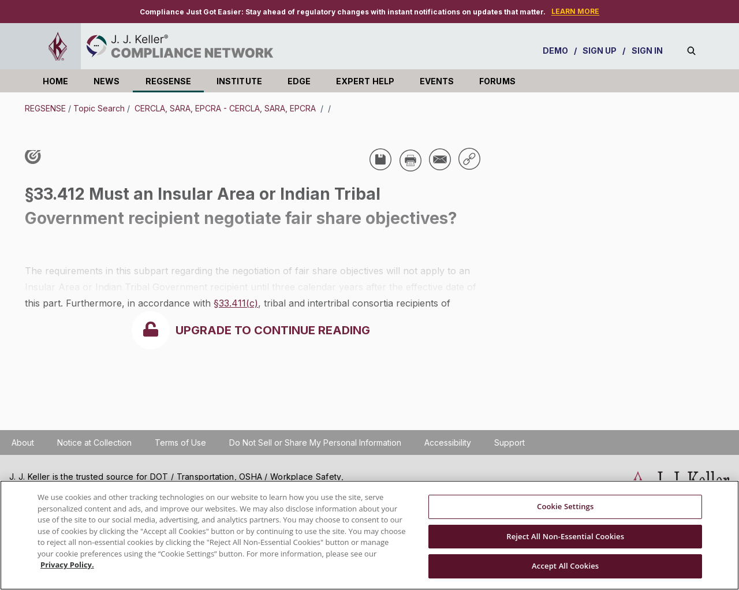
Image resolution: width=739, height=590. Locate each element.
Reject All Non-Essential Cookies (565, 536)
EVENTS (437, 81)
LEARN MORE (575, 11)
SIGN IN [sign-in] (647, 50)
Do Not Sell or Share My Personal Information (315, 442)
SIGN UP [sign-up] (600, 50)
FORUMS (497, 81)
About (23, 442)
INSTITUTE (239, 81)
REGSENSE (168, 81)
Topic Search (99, 108)
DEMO (555, 50)
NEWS (107, 81)
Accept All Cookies (565, 566)
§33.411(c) (236, 303)
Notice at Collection (94, 442)
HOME (55, 81)
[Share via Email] (439, 159)
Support (509, 442)
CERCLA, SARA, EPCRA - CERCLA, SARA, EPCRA (225, 108)
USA (42, 239)
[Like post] (36, 156)
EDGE (299, 81)
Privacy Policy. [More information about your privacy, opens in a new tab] (67, 564)
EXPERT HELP (365, 81)
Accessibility (447, 442)
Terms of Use (180, 442)
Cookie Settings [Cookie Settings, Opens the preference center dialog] (565, 506)
